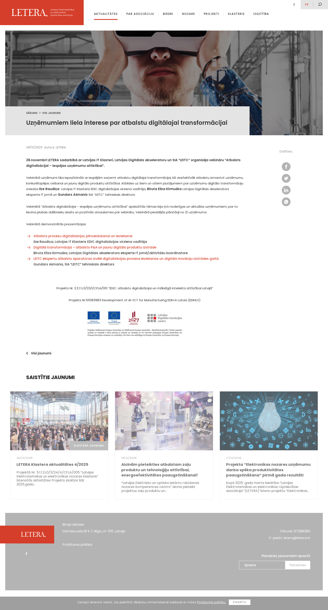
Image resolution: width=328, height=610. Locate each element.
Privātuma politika (77, 544)
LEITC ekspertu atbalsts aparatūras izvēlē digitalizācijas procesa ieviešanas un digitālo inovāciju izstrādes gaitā (126, 258)
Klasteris (236, 14)
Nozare (188, 14)
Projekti (211, 14)
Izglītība (261, 14)
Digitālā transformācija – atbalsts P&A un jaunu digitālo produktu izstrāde (94, 247)
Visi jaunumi (51, 113)
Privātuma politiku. (211, 602)
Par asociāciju (140, 14)
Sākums (31, 113)
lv (307, 4)
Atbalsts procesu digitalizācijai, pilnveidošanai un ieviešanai (82, 236)
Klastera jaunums (89, 445)
